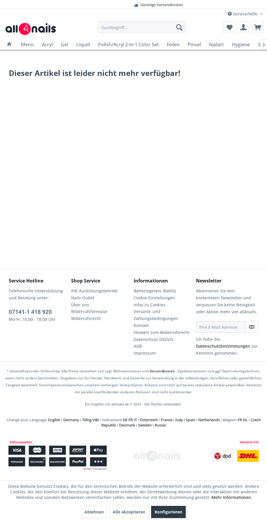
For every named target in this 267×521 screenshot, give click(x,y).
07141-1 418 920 (30, 312)
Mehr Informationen (231, 497)
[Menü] (27, 44)
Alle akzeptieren (129, 512)
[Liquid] (83, 44)
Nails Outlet (82, 297)
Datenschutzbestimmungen (223, 346)
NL (245, 419)
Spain (190, 419)
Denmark (127, 425)
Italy (179, 419)
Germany (71, 419)
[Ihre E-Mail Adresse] (221, 327)
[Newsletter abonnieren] (251, 327)
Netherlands (209, 419)
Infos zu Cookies (149, 304)
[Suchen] (179, 27)
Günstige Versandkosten (127, 5)
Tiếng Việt (90, 419)
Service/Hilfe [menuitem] (243, 14)
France (166, 419)
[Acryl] (47, 44)
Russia (160, 425)
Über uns (80, 304)
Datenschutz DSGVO (153, 339)
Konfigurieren (168, 512)
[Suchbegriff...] (142, 27)
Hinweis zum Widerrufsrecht (162, 332)
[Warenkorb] (258, 27)
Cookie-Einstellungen (154, 297)
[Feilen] (173, 44)
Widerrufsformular (89, 311)
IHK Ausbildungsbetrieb (94, 291)
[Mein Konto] (243, 27)
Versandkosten (162, 371)
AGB (138, 346)
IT (135, 419)
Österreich (149, 419)
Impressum (145, 353)
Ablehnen (94, 512)
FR (130, 419)
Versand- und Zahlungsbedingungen (156, 315)
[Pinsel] (194, 44)
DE (125, 419)
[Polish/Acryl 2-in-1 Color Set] (128, 44)
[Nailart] (216, 44)
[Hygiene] (241, 44)
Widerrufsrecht (86, 318)
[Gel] (64, 44)
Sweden (145, 425)
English (54, 419)
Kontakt (141, 325)
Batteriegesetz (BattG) (155, 291)
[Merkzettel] (229, 27)
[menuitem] (142, 27)
